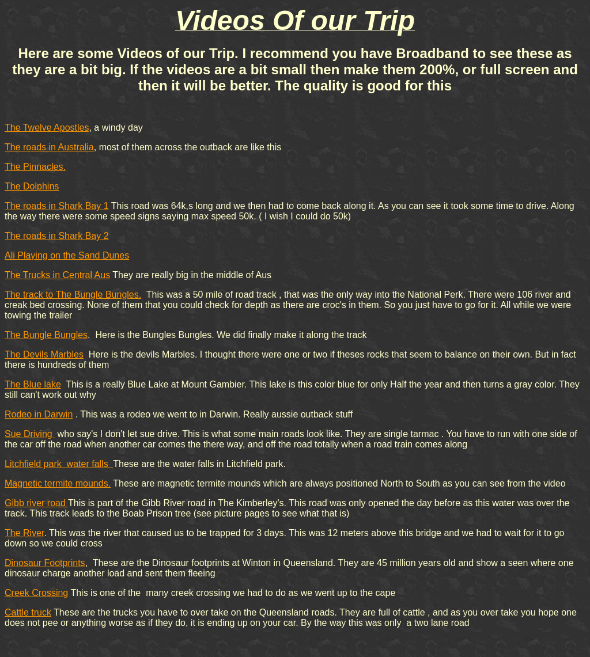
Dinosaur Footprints (45, 563)
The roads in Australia (49, 147)
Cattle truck (28, 612)
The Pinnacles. (35, 167)
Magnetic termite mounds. (58, 483)
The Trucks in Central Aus (57, 275)
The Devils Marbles (44, 354)
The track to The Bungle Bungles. (73, 294)
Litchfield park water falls (59, 464)
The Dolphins (32, 186)
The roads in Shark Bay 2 (57, 236)
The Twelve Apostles (47, 127)
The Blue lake (33, 384)
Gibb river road (36, 503)
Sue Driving (30, 434)
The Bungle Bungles (46, 335)
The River (24, 533)
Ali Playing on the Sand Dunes (67, 255)
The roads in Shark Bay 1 (57, 206)
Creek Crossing (36, 593)
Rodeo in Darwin (39, 414)
